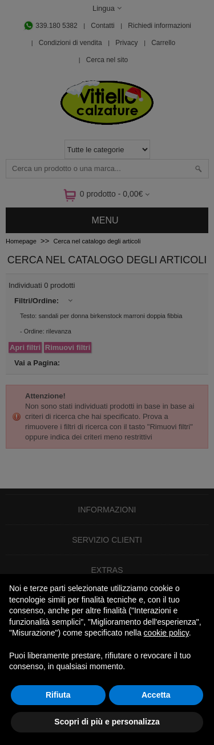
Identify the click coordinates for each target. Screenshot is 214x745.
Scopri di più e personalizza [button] (106, 721)
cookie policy (166, 632)
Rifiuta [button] (58, 694)
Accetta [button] (156, 694)
